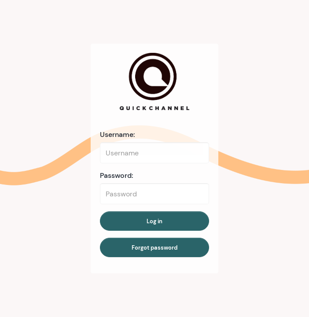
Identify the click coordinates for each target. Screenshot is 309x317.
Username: (117, 134)
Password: (116, 175)
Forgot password (154, 247)
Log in (154, 221)
